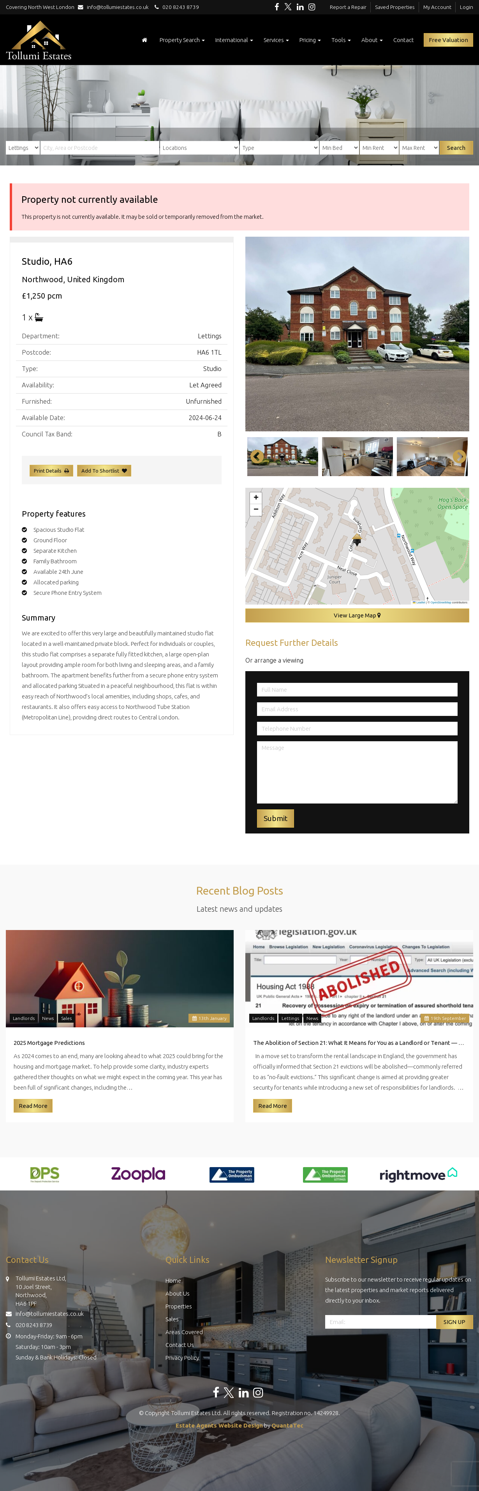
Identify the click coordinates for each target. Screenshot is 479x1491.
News (48, 1018)
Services (276, 40)
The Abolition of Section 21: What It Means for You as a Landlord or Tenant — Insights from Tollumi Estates (359, 1042)
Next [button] (456, 457)
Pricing (310, 40)
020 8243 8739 (175, 7)
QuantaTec (287, 1425)
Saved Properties (395, 7)
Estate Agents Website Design (219, 1425)
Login (466, 7)
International (234, 40)
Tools (341, 40)
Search (456, 147)
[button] (357, 540)
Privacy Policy (182, 1357)
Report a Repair (348, 7)
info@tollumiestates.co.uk (115, 7)
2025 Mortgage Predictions (49, 1042)
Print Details (48, 470)
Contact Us (180, 1345)
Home (173, 1280)
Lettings (290, 1018)
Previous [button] (253, 457)
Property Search (182, 40)
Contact (403, 40)
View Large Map (357, 615)
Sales (66, 1018)
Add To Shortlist (100, 470)
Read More (33, 1105)
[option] (357, 334)
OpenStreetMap (441, 602)
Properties (179, 1306)
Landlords (24, 1018)
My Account (437, 7)
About (372, 40)
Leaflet (419, 602)
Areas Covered (184, 1332)
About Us (178, 1293)
